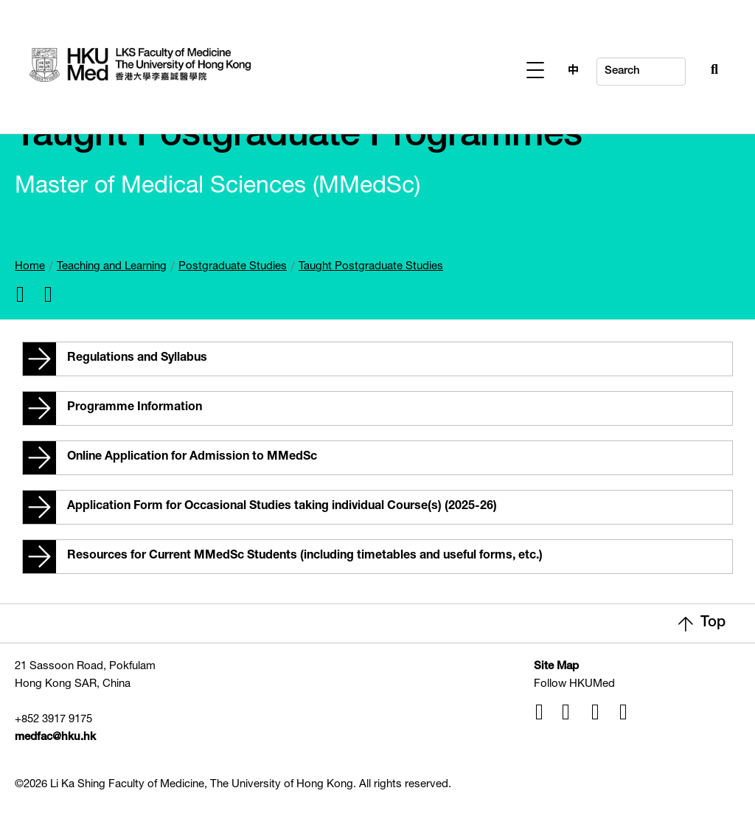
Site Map (556, 666)
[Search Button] (682, 68)
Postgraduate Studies (232, 266)
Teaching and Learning (112, 266)
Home (30, 266)
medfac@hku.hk (55, 737)
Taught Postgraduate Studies (371, 266)
